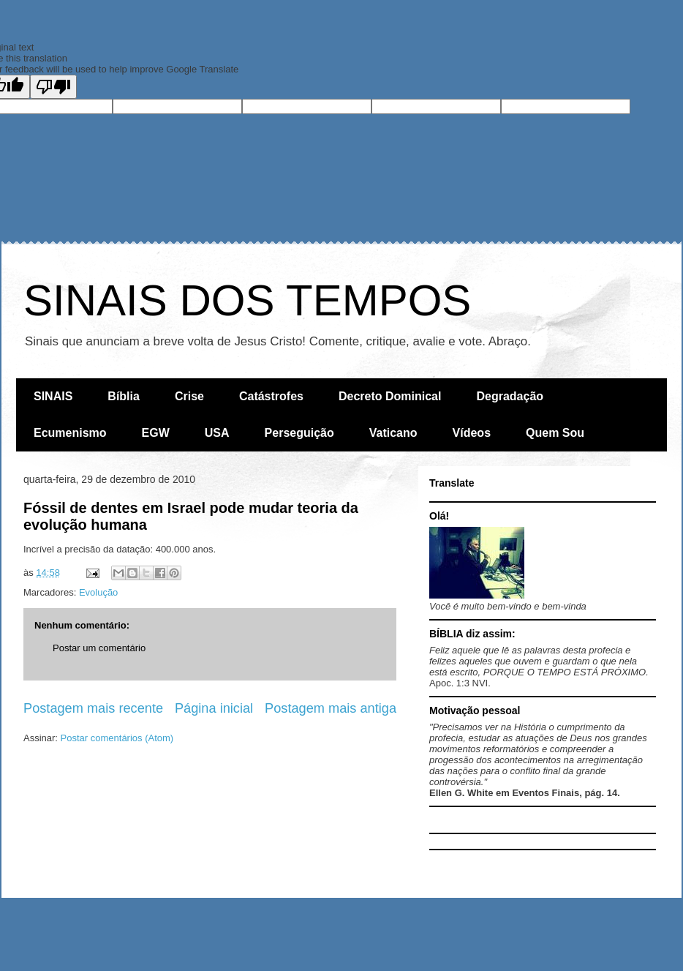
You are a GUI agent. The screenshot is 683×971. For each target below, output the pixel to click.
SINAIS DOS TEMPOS (247, 300)
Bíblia (123, 396)
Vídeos (472, 433)
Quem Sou (555, 433)
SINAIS (53, 396)
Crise (189, 396)
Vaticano (393, 433)
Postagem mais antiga (330, 708)
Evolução (98, 592)
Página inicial (214, 708)
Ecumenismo (70, 433)
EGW (156, 433)
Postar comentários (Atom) (117, 737)
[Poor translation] (53, 87)
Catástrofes (271, 396)
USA (217, 433)
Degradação (509, 396)
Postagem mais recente (93, 708)
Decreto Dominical (390, 396)
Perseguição (299, 433)
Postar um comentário (99, 647)
